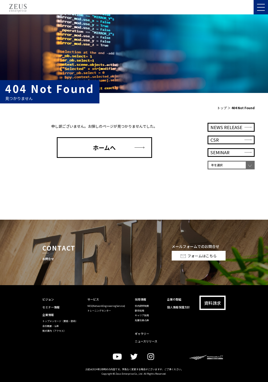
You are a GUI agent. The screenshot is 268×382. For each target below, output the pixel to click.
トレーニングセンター (99, 310)
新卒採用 (139, 310)
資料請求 (212, 303)
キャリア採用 (142, 315)
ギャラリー (142, 333)
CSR (214, 145)
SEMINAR (220, 157)
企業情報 (48, 315)
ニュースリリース (146, 341)
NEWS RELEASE (226, 132)
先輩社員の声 (142, 320)
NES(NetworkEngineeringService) (106, 306)
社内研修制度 (142, 306)
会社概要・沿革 (50, 326)
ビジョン (48, 299)
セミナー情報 (51, 307)
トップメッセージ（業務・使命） (60, 321)
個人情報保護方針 (178, 307)
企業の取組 (174, 299)
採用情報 (140, 299)
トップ (222, 108)
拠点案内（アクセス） (54, 331)
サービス (93, 299)
